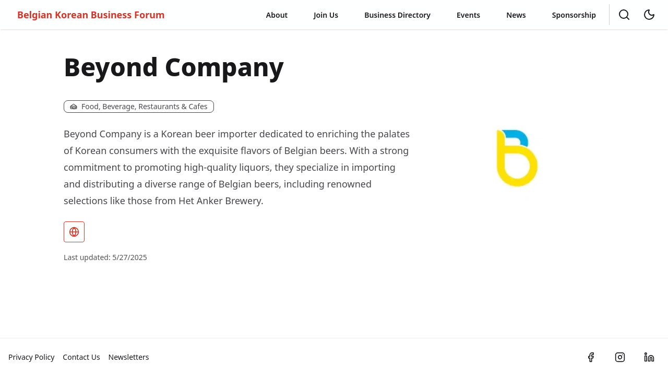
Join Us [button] (326, 15)
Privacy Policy (31, 357)
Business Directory (397, 15)
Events (468, 15)
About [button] (277, 15)
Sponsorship (574, 15)
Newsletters (129, 357)
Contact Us (81, 357)
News (516, 15)
